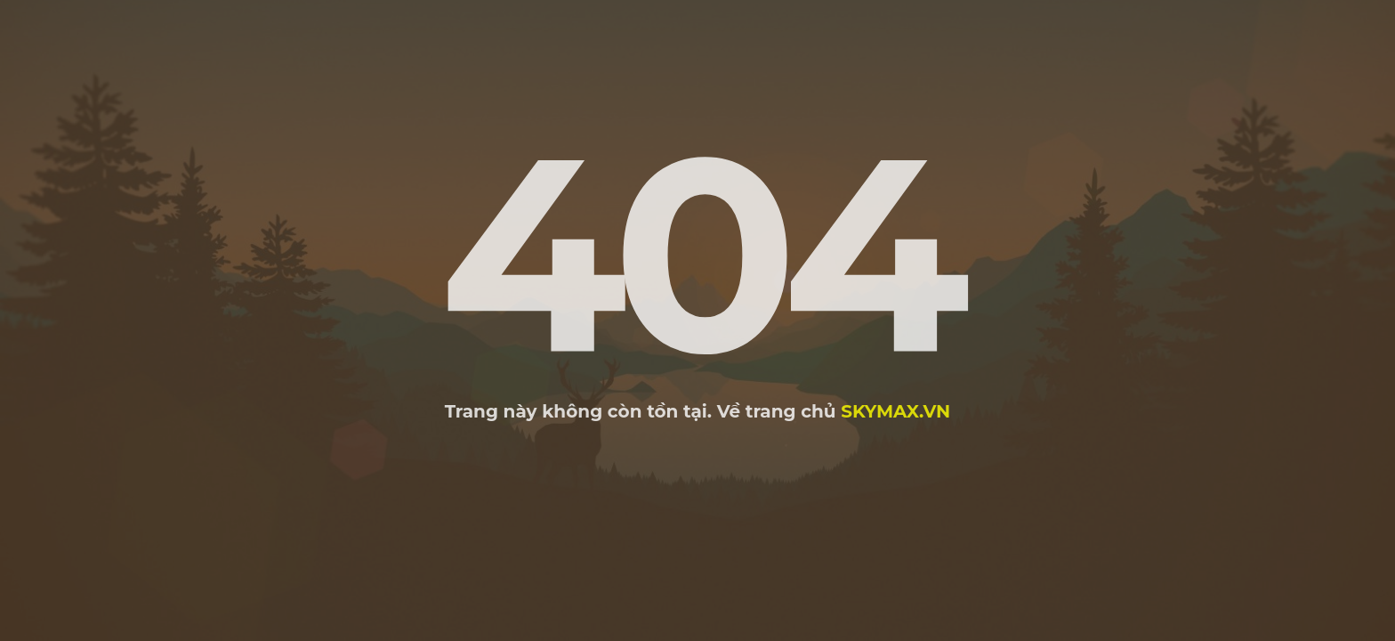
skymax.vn (895, 411)
